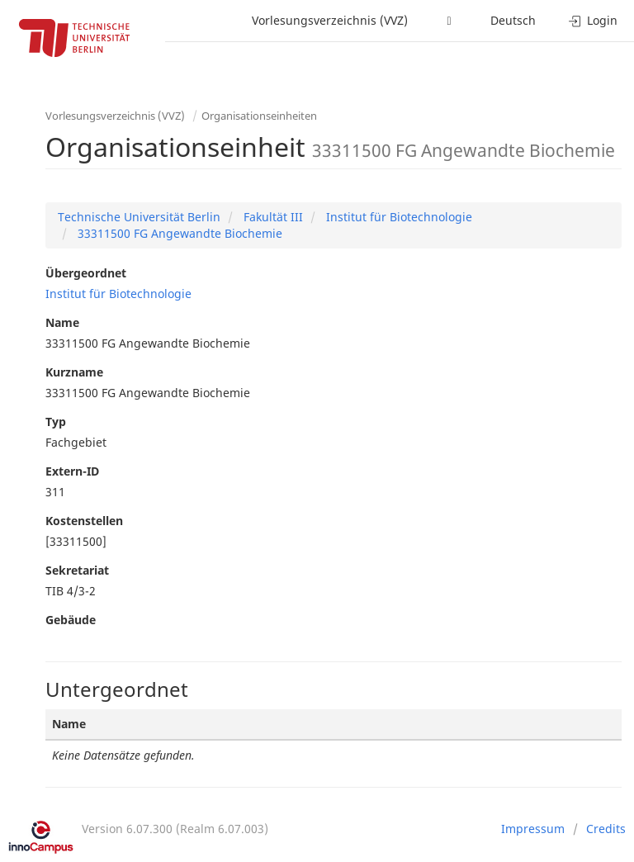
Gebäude (70, 620)
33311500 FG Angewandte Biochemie (178, 233)
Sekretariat (77, 570)
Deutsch (513, 20)
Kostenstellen (84, 520)
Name (62, 322)
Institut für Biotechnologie (397, 217)
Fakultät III (271, 217)
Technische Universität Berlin (139, 217)
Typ (55, 421)
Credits (606, 828)
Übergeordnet (85, 273)
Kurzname (74, 372)
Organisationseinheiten (259, 115)
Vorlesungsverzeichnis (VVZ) (330, 20)
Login (593, 20)
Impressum (533, 828)
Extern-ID (72, 471)
